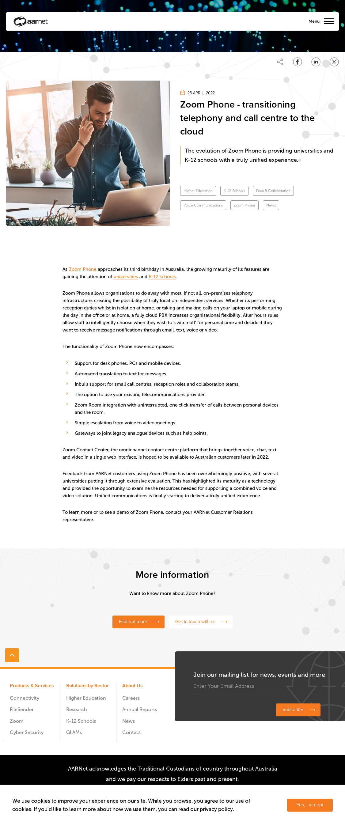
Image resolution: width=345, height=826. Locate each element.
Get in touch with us (195, 622)
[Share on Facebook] (297, 61)
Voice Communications (203, 205)
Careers (131, 698)
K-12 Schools (234, 191)
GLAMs (74, 732)
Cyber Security (27, 732)
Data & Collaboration (273, 191)
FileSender (22, 709)
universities (126, 276)
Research (76, 709)
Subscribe (292, 710)
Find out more (133, 622)
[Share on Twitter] (334, 61)
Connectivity (24, 698)
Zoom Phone (244, 205)
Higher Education (198, 191)
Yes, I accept (310, 805)
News (271, 205)
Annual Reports (139, 709)
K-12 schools (162, 276)
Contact (131, 732)
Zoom (17, 721)
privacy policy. (217, 809)
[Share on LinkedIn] (315, 61)
